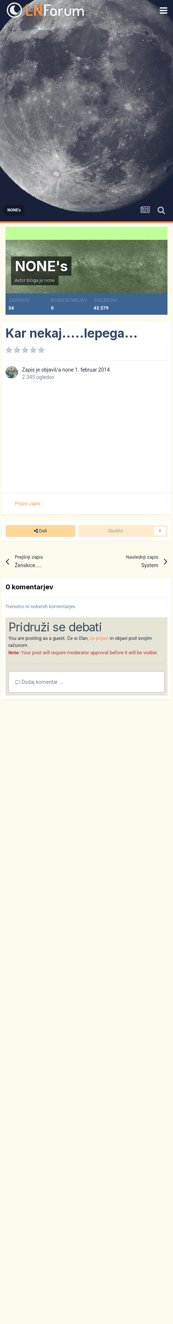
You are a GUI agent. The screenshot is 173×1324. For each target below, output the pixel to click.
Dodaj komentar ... (39, 682)
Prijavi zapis (27, 503)
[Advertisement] (86, 110)
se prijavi (99, 638)
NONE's (41, 266)
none (49, 280)
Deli (40, 531)
